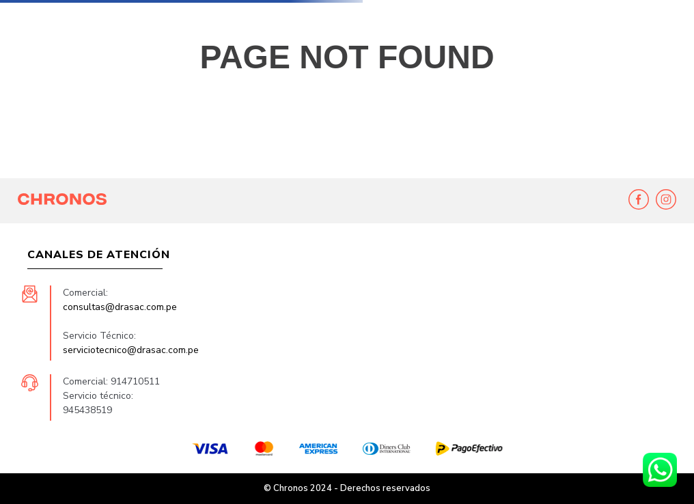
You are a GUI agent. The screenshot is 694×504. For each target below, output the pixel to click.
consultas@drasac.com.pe (120, 306)
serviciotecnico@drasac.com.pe (131, 350)
